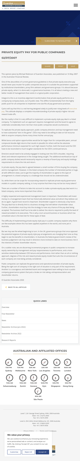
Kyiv (44, 383)
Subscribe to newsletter (57, 42)
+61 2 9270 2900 (43, 411)
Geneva (33, 383)
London (67, 369)
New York (32, 369)
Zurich (23, 383)
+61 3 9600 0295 (43, 419)
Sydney (8, 369)
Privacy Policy (29, 426)
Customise (14, 452)
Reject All (28, 452)
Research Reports (9, 340)
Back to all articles (15, 287)
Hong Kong (68, 383)
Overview (5, 307)
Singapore (55, 383)
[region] (28, 444)
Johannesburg (9, 383)
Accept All (42, 452)
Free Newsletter (8, 314)
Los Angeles (44, 369)
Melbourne (20, 369)
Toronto (56, 369)
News (4, 320)
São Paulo (38, 395)
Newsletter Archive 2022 (11, 333)
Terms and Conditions (48, 426)
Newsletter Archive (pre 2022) (14, 327)
